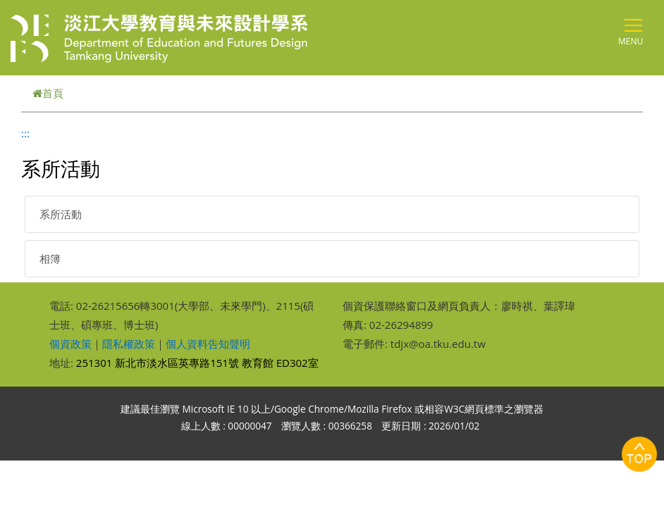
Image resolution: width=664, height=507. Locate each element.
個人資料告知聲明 (208, 344)
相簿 (50, 258)
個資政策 (70, 344)
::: (25, 133)
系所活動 (60, 214)
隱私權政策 (128, 344)
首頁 (47, 93)
